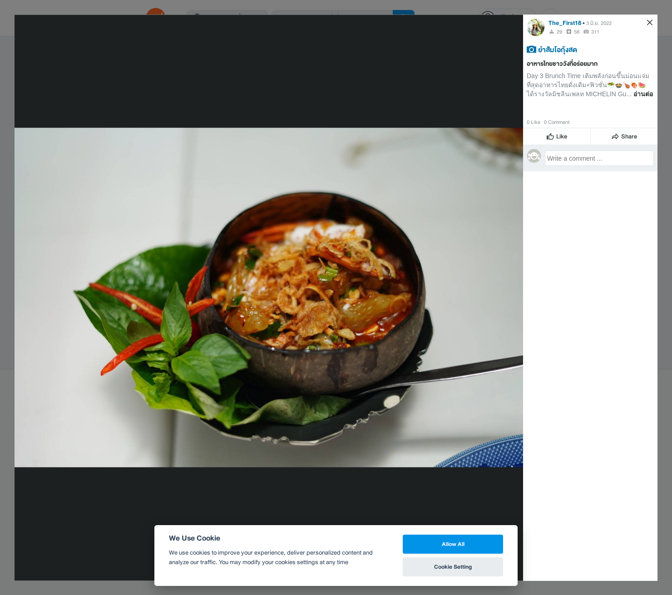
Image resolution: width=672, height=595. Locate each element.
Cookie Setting (453, 566)
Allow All (453, 544)
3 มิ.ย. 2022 (599, 23)
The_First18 (564, 22)
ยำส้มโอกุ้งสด (557, 49)
